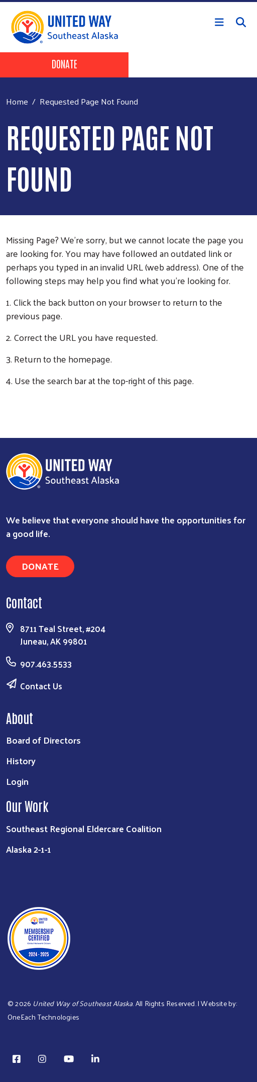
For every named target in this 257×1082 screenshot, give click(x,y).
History (21, 760)
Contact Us (41, 685)
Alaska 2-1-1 (28, 849)
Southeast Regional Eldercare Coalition (84, 828)
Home (17, 101)
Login (17, 781)
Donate (64, 63)
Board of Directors (43, 740)
